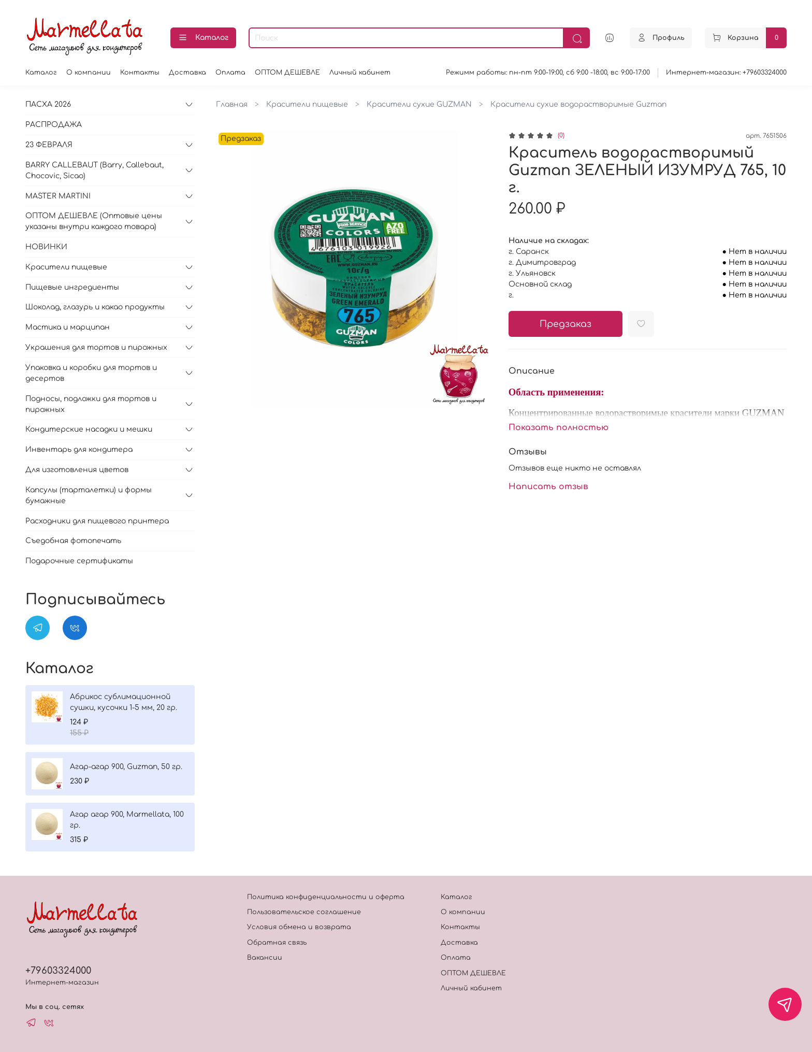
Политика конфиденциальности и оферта (325, 897)
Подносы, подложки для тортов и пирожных (90, 404)
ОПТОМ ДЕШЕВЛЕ (287, 72)
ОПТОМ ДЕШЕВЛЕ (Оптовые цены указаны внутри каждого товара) (93, 221)
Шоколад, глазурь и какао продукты (95, 307)
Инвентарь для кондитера (79, 449)
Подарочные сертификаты (79, 561)
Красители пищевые (307, 104)
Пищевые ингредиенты (72, 287)
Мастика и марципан (67, 327)
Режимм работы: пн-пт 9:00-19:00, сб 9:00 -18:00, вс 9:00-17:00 (548, 72)
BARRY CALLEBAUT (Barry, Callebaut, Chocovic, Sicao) (94, 170)
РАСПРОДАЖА (53, 125)
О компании (88, 72)
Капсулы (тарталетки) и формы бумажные (88, 495)
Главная (232, 104)
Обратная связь (277, 942)
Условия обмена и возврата (299, 927)
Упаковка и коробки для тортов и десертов (91, 373)
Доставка (187, 72)
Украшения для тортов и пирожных (96, 347)
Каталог (203, 37)
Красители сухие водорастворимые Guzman (578, 104)
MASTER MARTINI (58, 196)
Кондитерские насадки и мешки (88, 429)
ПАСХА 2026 (48, 104)
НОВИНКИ (46, 247)
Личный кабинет (359, 72)
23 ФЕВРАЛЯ (48, 145)
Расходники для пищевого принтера (97, 521)
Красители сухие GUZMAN (419, 104)
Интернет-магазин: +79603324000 (726, 72)
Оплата (230, 72)
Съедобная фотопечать (73, 541)
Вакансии (264, 957)
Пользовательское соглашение (304, 912)
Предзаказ (565, 324)
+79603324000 (58, 970)
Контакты (140, 72)
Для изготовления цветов (76, 470)
